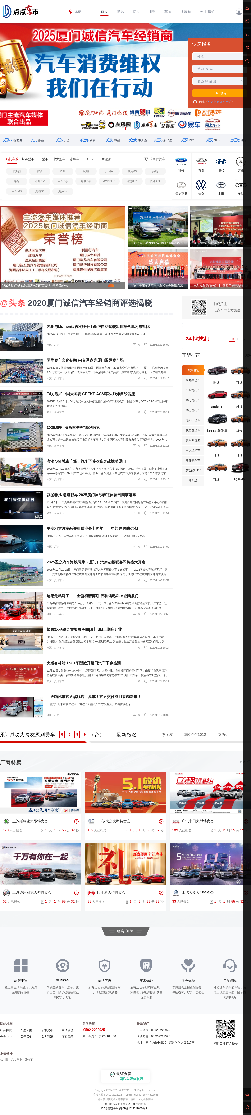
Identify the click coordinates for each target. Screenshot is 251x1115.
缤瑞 (86, 171)
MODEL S (109, 181)
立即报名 (219, 93)
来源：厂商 (53, 344)
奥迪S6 (40, 191)
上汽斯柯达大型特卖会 (25, 821)
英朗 (155, 171)
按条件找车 (154, 159)
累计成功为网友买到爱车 (27, 734)
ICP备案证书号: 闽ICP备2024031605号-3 (124, 1108)
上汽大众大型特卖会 (193, 893)
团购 (152, 11)
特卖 (136, 11)
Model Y (216, 406)
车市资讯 (47, 1030)
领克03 (132, 171)
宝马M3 (17, 191)
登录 (243, 11)
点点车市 (16, 1059)
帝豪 (63, 171)
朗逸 (216, 382)
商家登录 (67, 1036)
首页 (104, 11)
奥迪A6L (155, 181)
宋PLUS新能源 (216, 431)
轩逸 (239, 382)
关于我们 (207, 11)
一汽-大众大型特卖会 (108, 821)
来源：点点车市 (55, 378)
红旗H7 (132, 181)
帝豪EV (40, 181)
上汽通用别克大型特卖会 (27, 893)
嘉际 (17, 181)
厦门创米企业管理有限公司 (120, 1103)
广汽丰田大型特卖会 (193, 821)
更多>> (62, 191)
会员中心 (6, 1036)
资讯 (120, 11)
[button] (125, 128)
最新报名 (126, 734)
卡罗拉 (16, 171)
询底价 (186, 11)
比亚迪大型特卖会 (106, 893)
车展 (168, 11)
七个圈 (4, 1059)
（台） (97, 734)
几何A (109, 171)
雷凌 (40, 171)
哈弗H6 (239, 479)
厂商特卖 (6, 1030)
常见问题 (47, 1036)
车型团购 (26, 1030)
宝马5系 (63, 181)
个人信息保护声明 (219, 101)
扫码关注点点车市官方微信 (227, 307)
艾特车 (29, 1059)
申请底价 (67, 1030)
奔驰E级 (86, 181)
